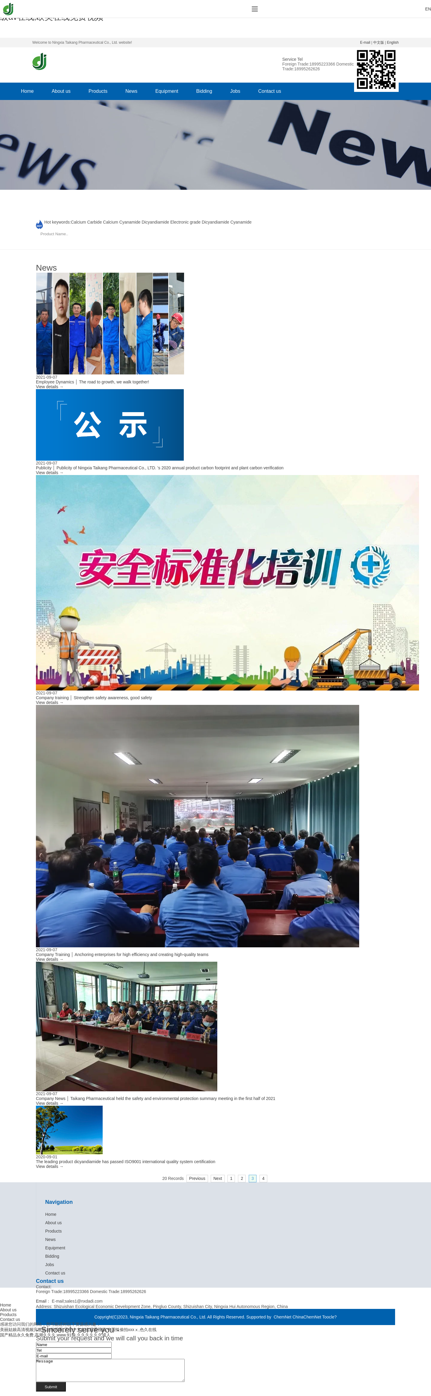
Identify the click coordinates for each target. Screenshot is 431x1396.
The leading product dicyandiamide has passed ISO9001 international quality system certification (125, 1161)
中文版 (378, 42)
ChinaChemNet (306, 1317)
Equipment (166, 91)
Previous (197, 1178)
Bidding (204, 91)
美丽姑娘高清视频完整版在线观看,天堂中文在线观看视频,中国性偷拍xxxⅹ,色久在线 (78, 1329)
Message (119, 1372)
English (393, 42)
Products (98, 91)
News (131, 91)
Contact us (269, 91)
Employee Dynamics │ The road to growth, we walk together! (92, 382)
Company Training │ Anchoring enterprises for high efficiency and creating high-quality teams (122, 954)
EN (428, 9)
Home (27, 91)
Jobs (235, 91)
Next (217, 1178)
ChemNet (282, 1317)
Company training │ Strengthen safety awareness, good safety (94, 697)
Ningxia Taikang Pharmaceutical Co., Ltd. (168, 1317)
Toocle (328, 1317)
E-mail (365, 42)
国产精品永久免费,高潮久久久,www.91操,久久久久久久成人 (55, 1335)
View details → (49, 386)
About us (61, 91)
